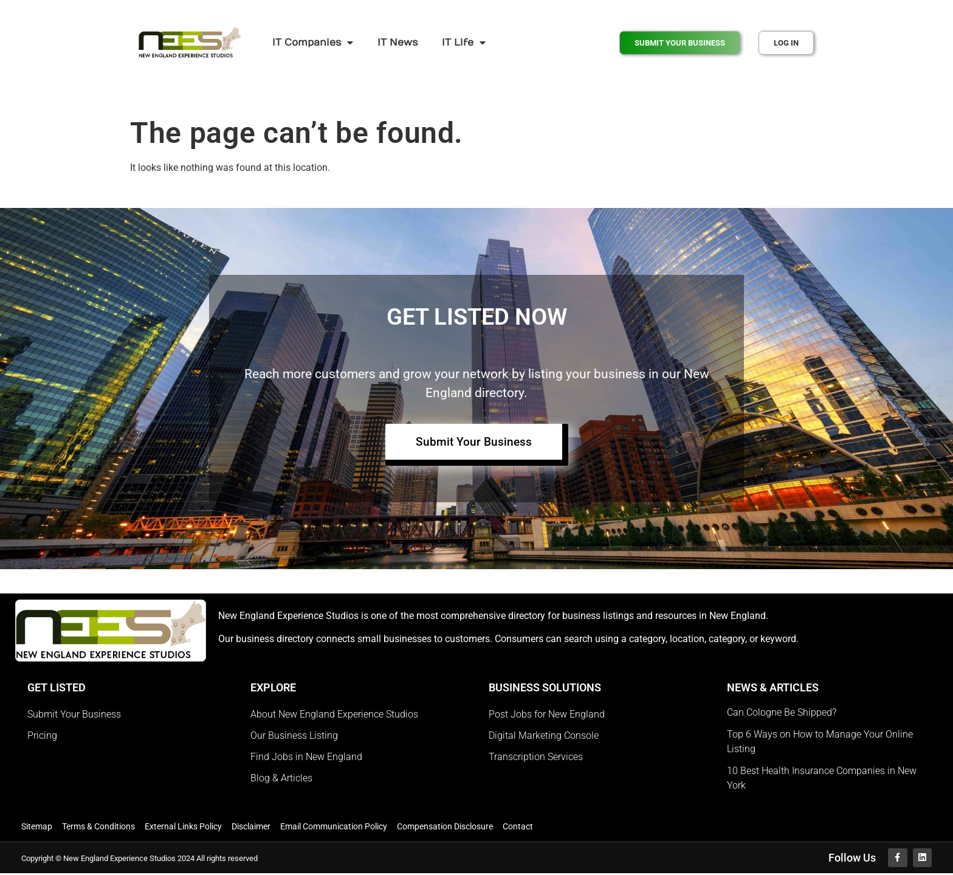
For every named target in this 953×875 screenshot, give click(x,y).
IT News (397, 42)
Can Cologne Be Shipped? (781, 713)
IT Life (464, 42)
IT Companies (312, 42)
